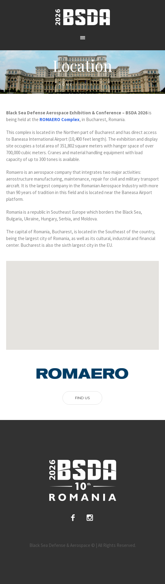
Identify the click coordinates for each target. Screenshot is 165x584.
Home (65, 84)
